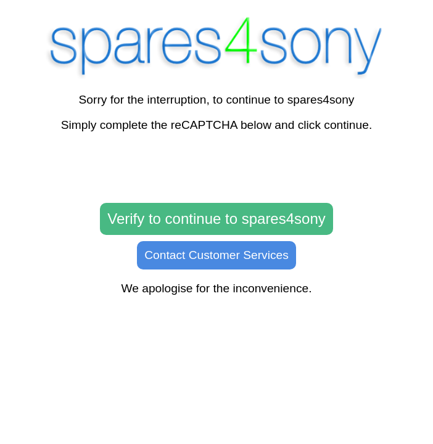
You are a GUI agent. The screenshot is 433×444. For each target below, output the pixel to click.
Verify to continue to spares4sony (216, 218)
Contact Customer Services (216, 255)
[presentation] (216, 168)
